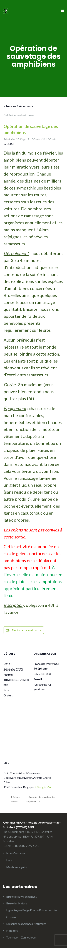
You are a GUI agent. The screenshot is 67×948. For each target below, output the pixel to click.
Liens (9, 860)
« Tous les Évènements (18, 106)
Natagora (12, 930)
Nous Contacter (16, 853)
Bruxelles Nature (16, 903)
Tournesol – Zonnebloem (21, 937)
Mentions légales (16, 867)
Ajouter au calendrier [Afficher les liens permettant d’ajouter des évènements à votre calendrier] (24, 630)
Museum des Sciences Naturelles (26, 923)
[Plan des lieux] (33, 725)
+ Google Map (43, 787)
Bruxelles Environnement (21, 896)
